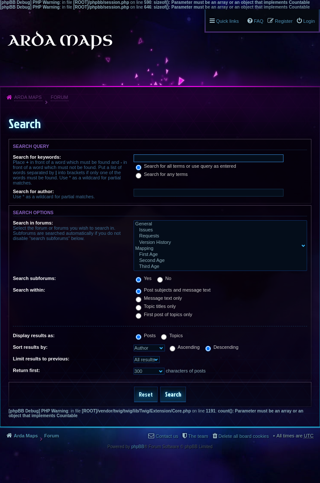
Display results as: (34, 335)
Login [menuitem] (309, 21)
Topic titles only (156, 306)
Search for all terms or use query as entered (186, 166)
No (164, 278)
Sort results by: (30, 347)
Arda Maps (28, 97)
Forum (59, 97)
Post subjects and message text (173, 289)
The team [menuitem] (198, 436)
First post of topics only (164, 314)
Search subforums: (34, 278)
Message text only (159, 298)
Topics (172, 335)
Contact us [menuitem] (166, 436)
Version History (218, 243)
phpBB (137, 446)
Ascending (185, 347)
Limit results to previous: (41, 358)
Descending (221, 347)
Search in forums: (33, 222)
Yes (144, 278)
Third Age (218, 267)
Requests (218, 236)
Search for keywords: (37, 157)
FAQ (258, 21)
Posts (146, 335)
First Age (218, 255)
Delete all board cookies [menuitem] (244, 436)
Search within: (29, 289)
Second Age (218, 261)
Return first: (26, 370)
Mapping (218, 249)
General (218, 224)
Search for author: (33, 191)
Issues (218, 230)
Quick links (227, 21)
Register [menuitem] (284, 21)
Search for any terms (162, 174)
